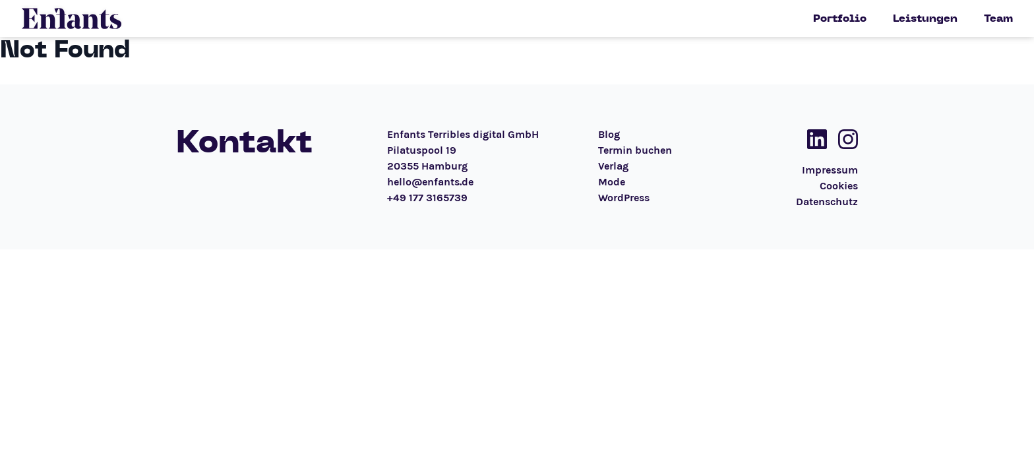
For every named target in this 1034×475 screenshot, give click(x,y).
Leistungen (925, 18)
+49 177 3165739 (427, 197)
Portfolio (840, 18)
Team (998, 18)
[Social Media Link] (813, 139)
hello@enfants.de (430, 181)
